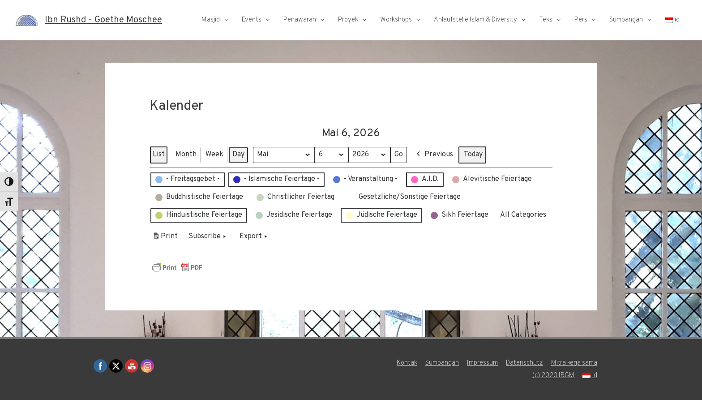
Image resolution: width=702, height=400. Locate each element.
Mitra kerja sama (574, 363)
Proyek (348, 20)
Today (473, 154)
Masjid (210, 20)
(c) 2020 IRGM (553, 375)
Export (254, 236)
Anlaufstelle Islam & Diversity (475, 20)
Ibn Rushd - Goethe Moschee (103, 20)
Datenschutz (524, 363)
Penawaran (299, 20)
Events (251, 20)
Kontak (407, 363)
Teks (545, 20)
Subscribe (208, 236)
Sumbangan (626, 20)
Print (165, 238)
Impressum (482, 363)
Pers (580, 20)
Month (186, 154)
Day (238, 154)
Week (214, 154)
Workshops (396, 20)
